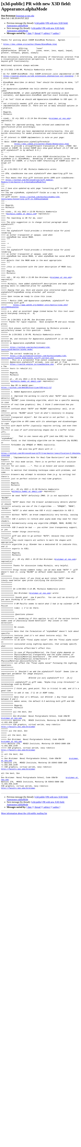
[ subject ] (46, 33)
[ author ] (56, 33)
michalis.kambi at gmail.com (21, 249)
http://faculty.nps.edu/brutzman (18, 864)
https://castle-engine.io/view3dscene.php (32, 429)
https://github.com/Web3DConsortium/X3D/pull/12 (26, 457)
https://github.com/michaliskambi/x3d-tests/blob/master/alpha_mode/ (25, 410)
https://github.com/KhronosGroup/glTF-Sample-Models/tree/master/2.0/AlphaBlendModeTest (27, 209)
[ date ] (30, 33)
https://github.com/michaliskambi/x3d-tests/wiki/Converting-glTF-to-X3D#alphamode (30, 229)
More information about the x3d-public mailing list (24, 964)
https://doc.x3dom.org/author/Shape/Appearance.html (41, 165)
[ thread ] (37, 33)
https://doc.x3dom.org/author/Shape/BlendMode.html (30, 45)
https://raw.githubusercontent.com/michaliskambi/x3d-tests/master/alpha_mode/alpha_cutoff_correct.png (34, 420)
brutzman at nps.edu (25, 16)
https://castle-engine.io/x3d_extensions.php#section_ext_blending (38, 83)
